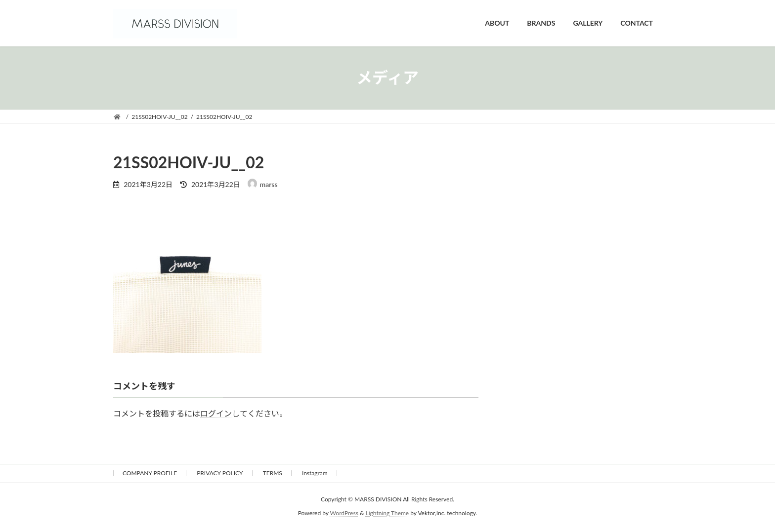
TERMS (272, 473)
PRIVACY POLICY (220, 473)
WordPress (344, 513)
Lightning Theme (387, 513)
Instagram (315, 473)
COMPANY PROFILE (150, 473)
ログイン (216, 413)
